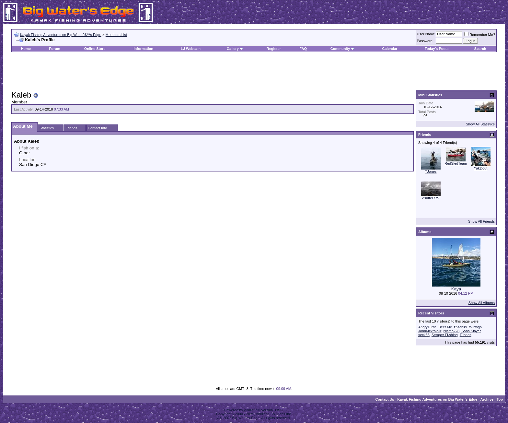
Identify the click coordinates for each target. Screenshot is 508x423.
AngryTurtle (427, 327)
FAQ (303, 49)
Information (144, 49)
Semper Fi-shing (445, 335)
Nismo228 (452, 331)
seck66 (424, 335)
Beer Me (445, 327)
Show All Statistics (480, 124)
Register (274, 49)
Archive (486, 399)
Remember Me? (479, 35)
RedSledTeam (455, 163)
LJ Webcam (191, 49)
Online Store (94, 49)
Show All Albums (481, 303)
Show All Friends (481, 221)
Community (342, 49)
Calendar (390, 49)
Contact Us (384, 399)
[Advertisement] (254, 71)
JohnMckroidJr (430, 331)
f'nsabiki (460, 327)
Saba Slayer (471, 331)
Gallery (232, 49)
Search (480, 49)
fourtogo (475, 327)
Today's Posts (436, 49)
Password (425, 41)
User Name (426, 34)
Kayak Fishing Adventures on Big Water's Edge (437, 399)
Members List (116, 35)
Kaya (456, 289)
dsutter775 (430, 198)
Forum (54, 49)
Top (500, 399)
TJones (430, 171)
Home (26, 49)
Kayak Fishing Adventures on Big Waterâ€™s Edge (60, 35)
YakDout (480, 168)
